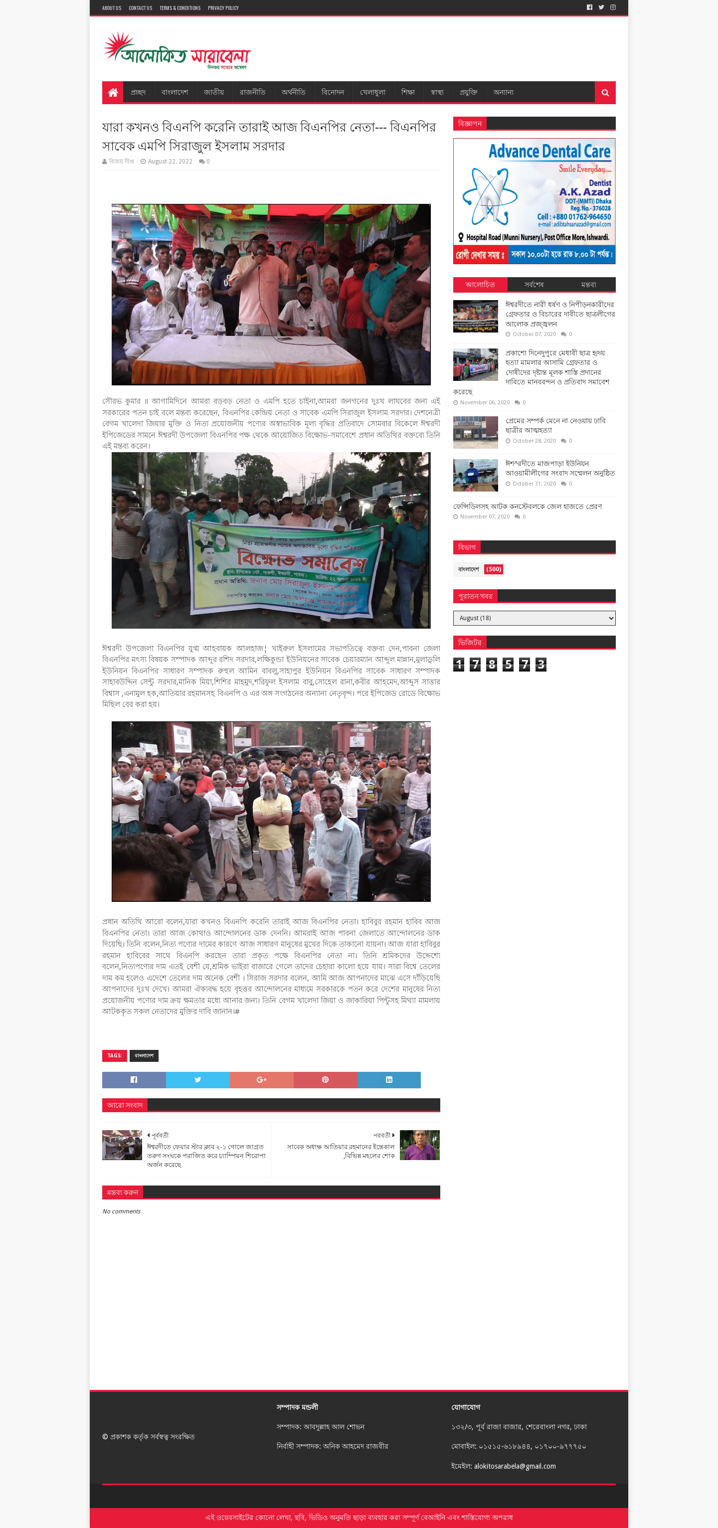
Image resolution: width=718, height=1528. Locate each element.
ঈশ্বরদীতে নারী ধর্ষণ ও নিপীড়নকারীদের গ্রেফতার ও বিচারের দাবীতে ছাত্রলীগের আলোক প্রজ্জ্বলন (560, 314)
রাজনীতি (253, 91)
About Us (111, 7)
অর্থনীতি (294, 91)
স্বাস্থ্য (437, 91)
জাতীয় (214, 91)
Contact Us (140, 7)
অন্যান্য (504, 91)
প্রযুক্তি (469, 91)
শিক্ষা (408, 91)
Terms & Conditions (180, 7)
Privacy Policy (223, 7)
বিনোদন (333, 91)
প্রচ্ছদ (138, 91)
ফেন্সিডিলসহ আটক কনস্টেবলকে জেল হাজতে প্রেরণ (527, 506)
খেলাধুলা (372, 91)
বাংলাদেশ (175, 91)
